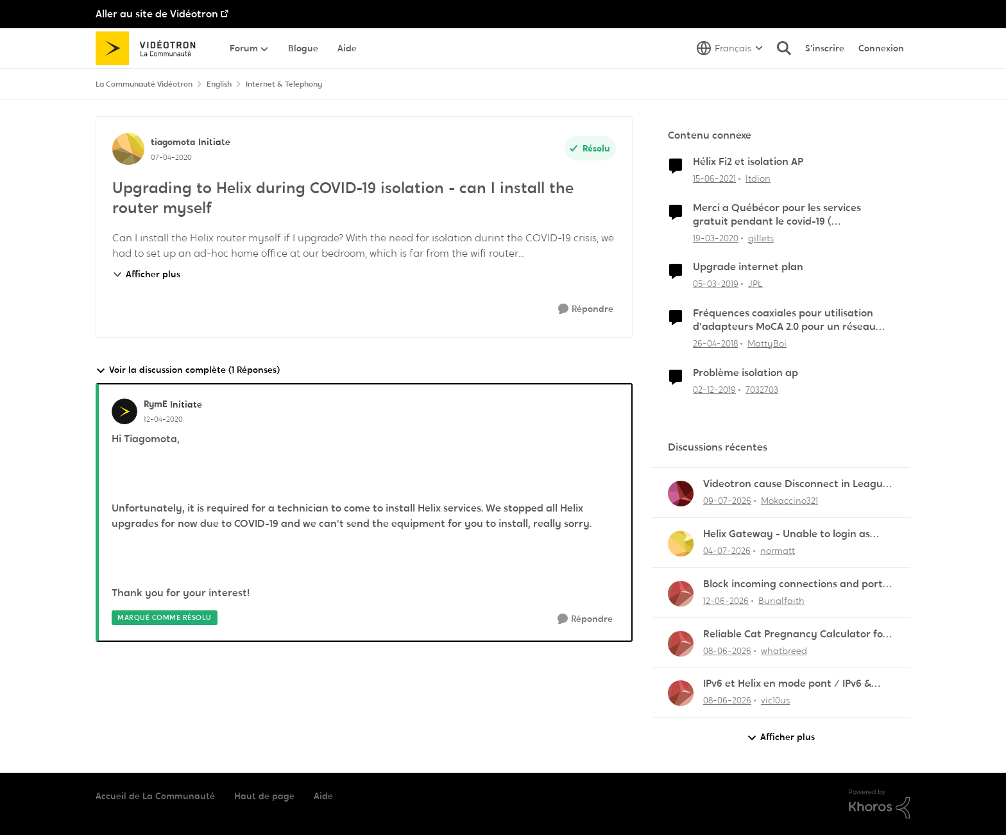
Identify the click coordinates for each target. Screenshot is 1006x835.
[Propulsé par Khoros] (879, 804)
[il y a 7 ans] (715, 284)
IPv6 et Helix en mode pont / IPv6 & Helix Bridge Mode (787, 684)
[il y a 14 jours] (727, 501)
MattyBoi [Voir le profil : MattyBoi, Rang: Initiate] (767, 343)
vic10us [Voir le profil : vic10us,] (775, 700)
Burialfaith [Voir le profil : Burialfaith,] (781, 601)
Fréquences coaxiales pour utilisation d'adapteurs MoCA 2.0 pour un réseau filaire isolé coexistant (784, 320)
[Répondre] (586, 309)
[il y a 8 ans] (715, 343)
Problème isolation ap (745, 372)
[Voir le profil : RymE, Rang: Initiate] (124, 411)
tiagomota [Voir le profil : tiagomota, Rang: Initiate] (173, 142)
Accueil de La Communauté (155, 796)
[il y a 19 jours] (727, 551)
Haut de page (264, 796)
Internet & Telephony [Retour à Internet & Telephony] (284, 84)
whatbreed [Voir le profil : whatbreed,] (784, 650)
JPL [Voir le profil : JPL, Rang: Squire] (755, 283)
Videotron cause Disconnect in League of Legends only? (796, 484)
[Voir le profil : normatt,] (681, 543)
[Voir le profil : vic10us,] (681, 693)
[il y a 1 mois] (726, 601)
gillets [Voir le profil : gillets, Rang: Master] (761, 237)
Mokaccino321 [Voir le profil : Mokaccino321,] (789, 500)
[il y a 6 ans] (715, 238)
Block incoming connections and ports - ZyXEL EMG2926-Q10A (798, 584)
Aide (323, 796)
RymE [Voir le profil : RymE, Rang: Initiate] (155, 403)
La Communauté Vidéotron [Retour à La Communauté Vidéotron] (144, 84)
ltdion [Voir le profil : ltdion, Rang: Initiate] (758, 178)
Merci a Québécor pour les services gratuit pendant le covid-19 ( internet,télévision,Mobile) (777, 215)
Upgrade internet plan (748, 267)
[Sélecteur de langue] (730, 48)
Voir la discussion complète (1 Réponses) (188, 370)
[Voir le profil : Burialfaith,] (681, 594)
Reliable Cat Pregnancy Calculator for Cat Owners (795, 634)
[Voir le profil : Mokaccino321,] (681, 493)
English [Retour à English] (219, 84)
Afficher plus (146, 274)
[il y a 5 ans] (714, 178)
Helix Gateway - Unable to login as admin (786, 534)
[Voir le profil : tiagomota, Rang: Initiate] (128, 149)
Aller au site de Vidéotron (157, 14)
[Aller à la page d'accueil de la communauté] (150, 48)
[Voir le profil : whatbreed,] (681, 644)
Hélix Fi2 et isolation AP (748, 161)
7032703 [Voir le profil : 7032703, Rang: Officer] (762, 389)
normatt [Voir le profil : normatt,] (777, 550)
